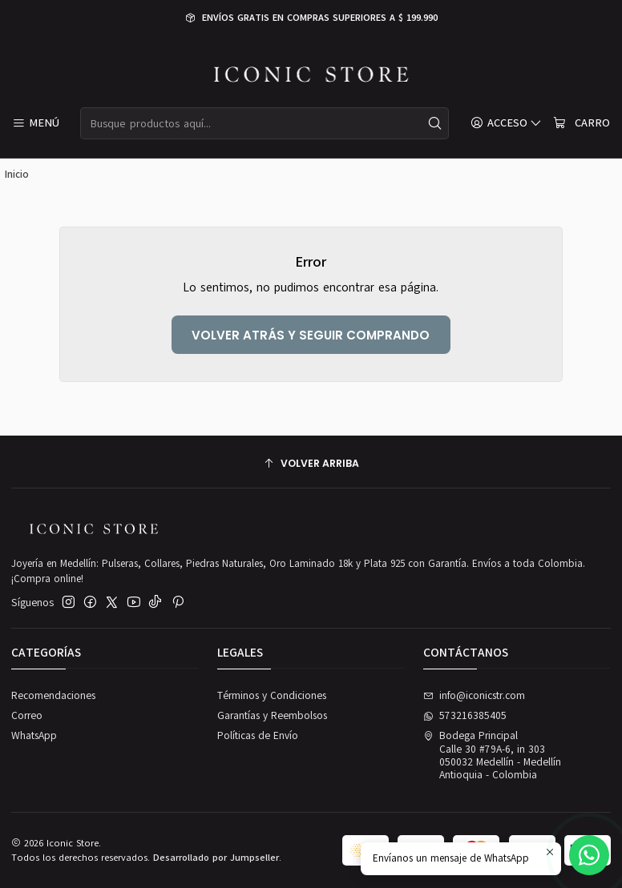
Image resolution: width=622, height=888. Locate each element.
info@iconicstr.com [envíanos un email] (474, 696)
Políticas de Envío (257, 736)
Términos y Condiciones (271, 696)
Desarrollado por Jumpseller (216, 857)
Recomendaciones (53, 696)
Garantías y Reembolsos (272, 716)
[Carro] (581, 123)
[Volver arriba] (311, 464)
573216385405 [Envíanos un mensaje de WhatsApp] (465, 716)
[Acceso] (506, 123)
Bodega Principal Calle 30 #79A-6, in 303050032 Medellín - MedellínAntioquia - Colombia (492, 755)
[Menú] (36, 123)
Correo (26, 716)
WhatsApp (34, 736)
